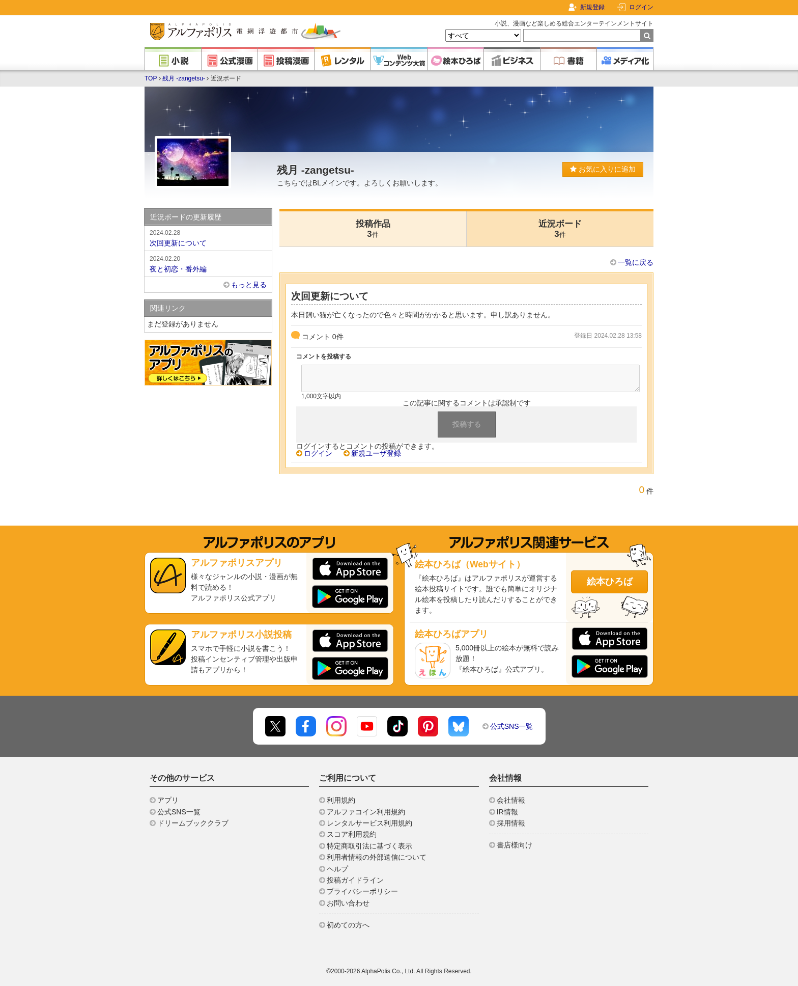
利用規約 (341, 800)
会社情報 (511, 800)
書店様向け (514, 845)
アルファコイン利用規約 (366, 812)
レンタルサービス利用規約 (369, 823)
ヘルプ (337, 869)
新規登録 (592, 7)
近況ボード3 (560, 229)
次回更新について (208, 237)
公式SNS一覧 (511, 726)
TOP (151, 78)
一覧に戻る (635, 262)
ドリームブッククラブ (193, 823)
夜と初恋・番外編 (208, 263)
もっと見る (249, 285)
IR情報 (507, 812)
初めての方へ (348, 925)
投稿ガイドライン (355, 880)
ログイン (641, 7)
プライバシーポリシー (362, 891)
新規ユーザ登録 (376, 453)
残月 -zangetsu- (183, 78)
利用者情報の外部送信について (376, 857)
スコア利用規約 (352, 834)
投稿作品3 (373, 229)
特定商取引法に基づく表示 (369, 846)
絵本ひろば (610, 582)
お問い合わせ (348, 903)
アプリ (168, 800)
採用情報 (511, 823)
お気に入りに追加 (603, 169)
